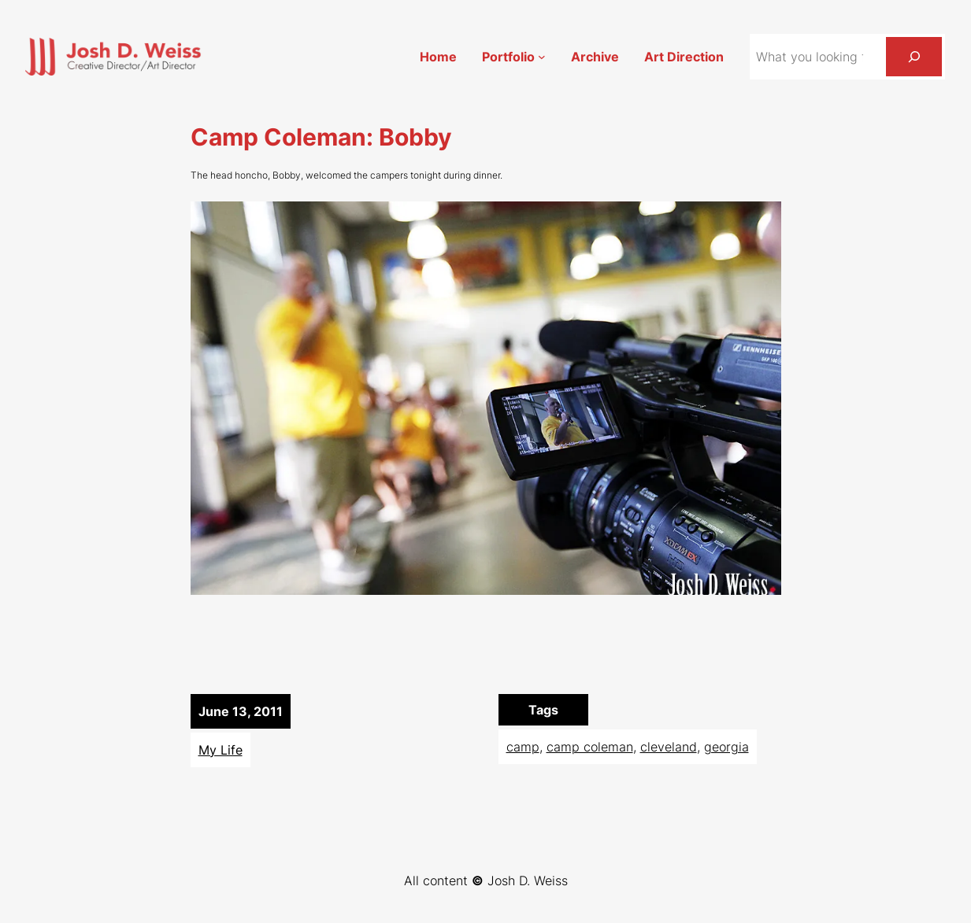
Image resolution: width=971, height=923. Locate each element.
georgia (726, 747)
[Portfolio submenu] (542, 57)
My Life (220, 750)
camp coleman (590, 747)
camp (522, 747)
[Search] (914, 56)
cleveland (668, 747)
